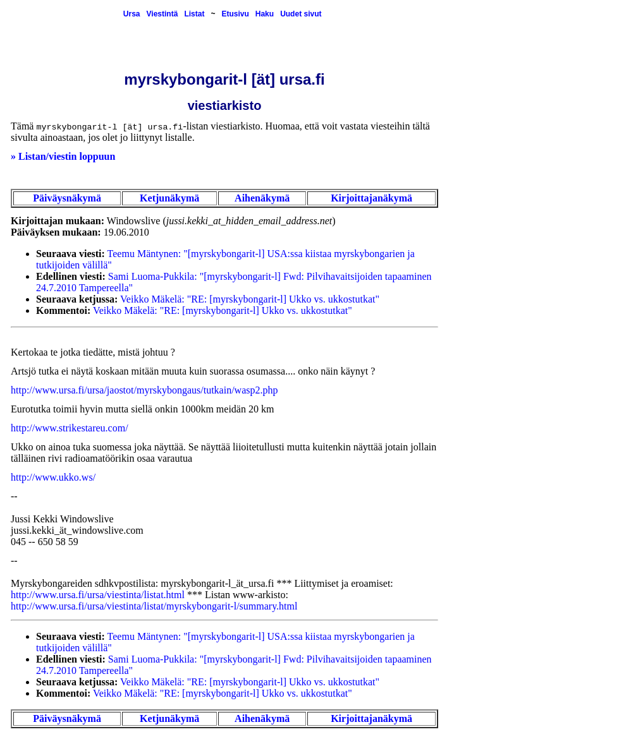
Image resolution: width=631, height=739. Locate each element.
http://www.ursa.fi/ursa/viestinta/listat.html (98, 594)
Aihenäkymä (262, 198)
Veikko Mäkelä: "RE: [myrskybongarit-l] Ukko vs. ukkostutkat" (249, 299)
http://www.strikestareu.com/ (69, 428)
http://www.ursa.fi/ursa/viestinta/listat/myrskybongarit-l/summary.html (154, 606)
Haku (264, 13)
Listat (194, 13)
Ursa (131, 13)
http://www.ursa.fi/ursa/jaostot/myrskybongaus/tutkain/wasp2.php (144, 390)
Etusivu (234, 13)
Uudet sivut (300, 13)
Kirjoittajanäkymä (371, 198)
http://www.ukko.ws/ (53, 477)
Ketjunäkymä (169, 198)
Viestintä (162, 13)
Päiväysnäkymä (67, 198)
